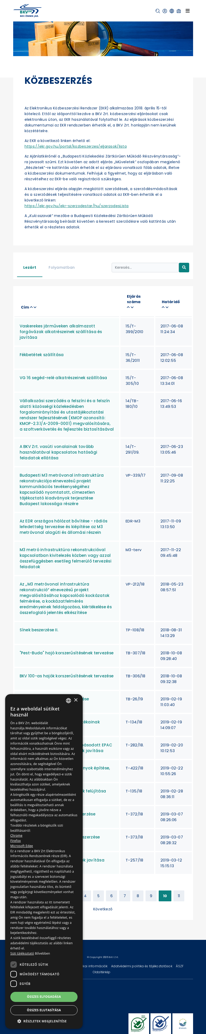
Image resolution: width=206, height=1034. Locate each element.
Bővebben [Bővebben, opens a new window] (42, 953)
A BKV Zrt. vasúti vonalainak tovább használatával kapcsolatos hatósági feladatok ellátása (58, 452)
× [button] (76, 700)
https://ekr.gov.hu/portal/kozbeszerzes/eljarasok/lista (76, 146)
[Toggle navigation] (187, 10)
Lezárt (29, 267)
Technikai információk (90, 966)
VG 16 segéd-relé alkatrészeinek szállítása (63, 377)
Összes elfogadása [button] (44, 996)
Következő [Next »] (103, 909)
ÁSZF (180, 966)
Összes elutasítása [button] (44, 1010)
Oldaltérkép (101, 972)
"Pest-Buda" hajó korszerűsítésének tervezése (67, 653)
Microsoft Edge (21, 846)
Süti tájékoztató (22, 953)
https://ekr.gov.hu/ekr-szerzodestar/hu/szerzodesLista (77, 205)
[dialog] (44, 861)
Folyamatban (62, 267)
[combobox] (68, 700)
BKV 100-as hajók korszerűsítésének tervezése (67, 676)
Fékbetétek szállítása (42, 354)
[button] (157, 11)
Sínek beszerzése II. (39, 630)
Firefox (15, 840)
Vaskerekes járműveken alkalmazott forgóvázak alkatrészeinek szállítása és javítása (61, 331)
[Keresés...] (145, 267)
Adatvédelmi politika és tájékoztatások (142, 966)
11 (179, 895)
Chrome (16, 835)
